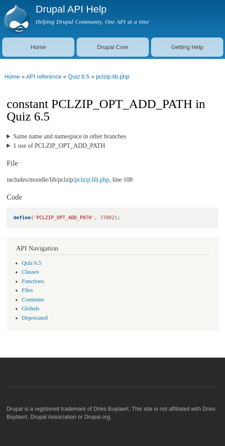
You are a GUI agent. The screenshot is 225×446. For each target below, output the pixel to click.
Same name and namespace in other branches (69, 136)
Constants (33, 299)
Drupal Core (112, 47)
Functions (33, 281)
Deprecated (35, 318)
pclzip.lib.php (112, 76)
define (22, 218)
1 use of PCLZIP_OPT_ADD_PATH (59, 145)
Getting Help (187, 47)
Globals (31, 308)
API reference (43, 76)
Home (38, 47)
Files (27, 290)
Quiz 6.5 (78, 76)
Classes (30, 272)
